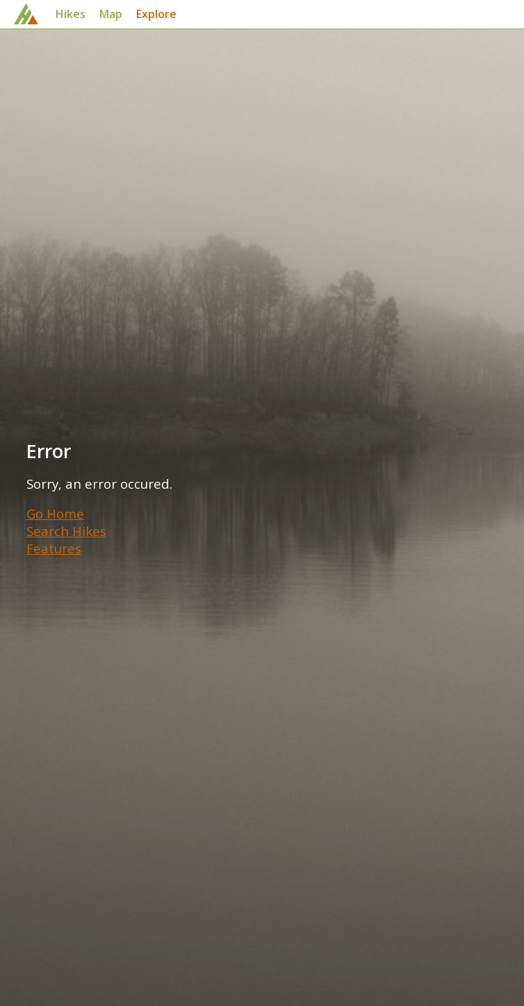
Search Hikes (66, 530)
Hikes (70, 14)
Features (53, 548)
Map (110, 14)
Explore (156, 14)
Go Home (55, 513)
